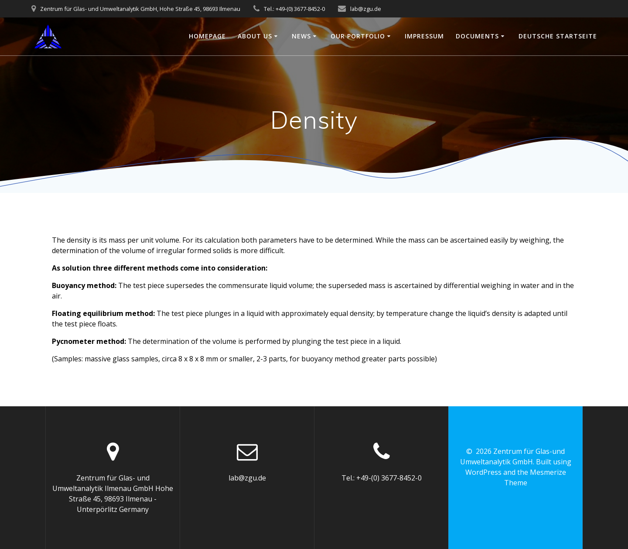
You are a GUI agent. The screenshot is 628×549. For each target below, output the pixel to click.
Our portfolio (358, 36)
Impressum (424, 36)
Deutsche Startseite (558, 36)
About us (255, 36)
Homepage (207, 36)
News (301, 36)
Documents (477, 36)
